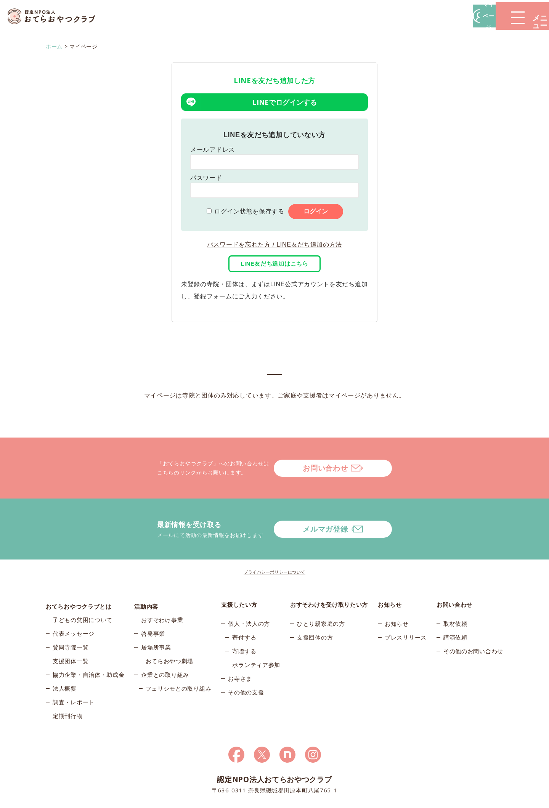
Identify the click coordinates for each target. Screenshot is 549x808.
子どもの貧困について (82, 591)
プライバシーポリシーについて (274, 539)
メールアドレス (212, 146)
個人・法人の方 (249, 591)
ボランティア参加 (256, 632)
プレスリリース (406, 604)
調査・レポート (74, 673)
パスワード (206, 174)
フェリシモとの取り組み (179, 659)
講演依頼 (455, 604)
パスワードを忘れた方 (241, 241)
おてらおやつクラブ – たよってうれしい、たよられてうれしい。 (57, 16)
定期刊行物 (68, 687)
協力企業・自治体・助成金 (88, 645)
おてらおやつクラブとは (79, 572)
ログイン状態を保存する (249, 208)
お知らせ (397, 591)
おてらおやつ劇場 (170, 632)
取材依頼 (455, 591)
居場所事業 (156, 618)
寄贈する (244, 618)
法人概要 (65, 659)
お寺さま (240, 645)
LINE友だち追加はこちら (274, 260)
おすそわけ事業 (162, 591)
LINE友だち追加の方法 (309, 241)
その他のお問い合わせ (473, 618)
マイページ (433, 16)
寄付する (244, 604)
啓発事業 (153, 604)
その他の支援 (246, 659)
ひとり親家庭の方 (321, 591)
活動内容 (146, 572)
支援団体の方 (315, 604)
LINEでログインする (284, 98)
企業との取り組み (165, 645)
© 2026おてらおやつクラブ (137, 800)
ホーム (54, 44)
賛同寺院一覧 (70, 618)
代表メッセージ (74, 604)
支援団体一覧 (70, 632)
